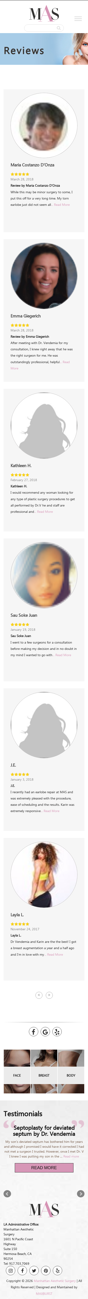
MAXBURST (44, 1293)
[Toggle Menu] (78, 19)
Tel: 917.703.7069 (16, 1263)
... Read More (60, 204)
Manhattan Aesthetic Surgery (55, 1280)
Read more (71, 1156)
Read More (44, 1167)
